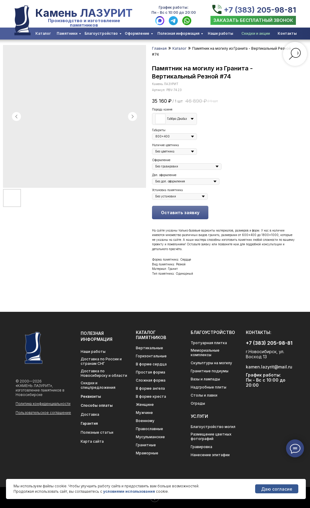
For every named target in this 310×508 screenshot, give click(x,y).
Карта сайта (92, 441)
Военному (145, 420)
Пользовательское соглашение (43, 412)
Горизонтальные (151, 356)
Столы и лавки (204, 395)
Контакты (287, 33)
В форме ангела (150, 388)
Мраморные (147, 453)
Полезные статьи (97, 432)
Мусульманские (150, 437)
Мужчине (144, 412)
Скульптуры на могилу (211, 363)
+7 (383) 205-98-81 (260, 9)
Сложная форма (150, 380)
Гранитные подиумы (209, 371)
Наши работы (220, 33)
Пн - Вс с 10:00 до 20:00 (173, 12)
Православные (149, 429)
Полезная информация (178, 33)
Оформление (137, 33)
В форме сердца (151, 364)
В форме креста (151, 396)
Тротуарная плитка (209, 343)
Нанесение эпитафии (210, 455)
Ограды (198, 403)
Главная (159, 48)
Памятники (67, 33)
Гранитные (146, 445)
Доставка (90, 414)
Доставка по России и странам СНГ (101, 361)
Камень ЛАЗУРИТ (84, 12)
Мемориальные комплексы (205, 352)
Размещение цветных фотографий (211, 436)
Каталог (43, 33)
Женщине (145, 404)
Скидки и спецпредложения (98, 385)
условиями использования (129, 491)
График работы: (174, 7)
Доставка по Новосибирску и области (104, 373)
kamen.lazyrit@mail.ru (269, 366)
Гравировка (201, 446)
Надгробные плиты (208, 387)
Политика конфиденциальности (43, 403)
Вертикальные (149, 348)
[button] (253, 20)
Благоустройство (101, 33)
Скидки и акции (255, 33)
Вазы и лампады (205, 379)
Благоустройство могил (213, 426)
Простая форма (150, 372)
